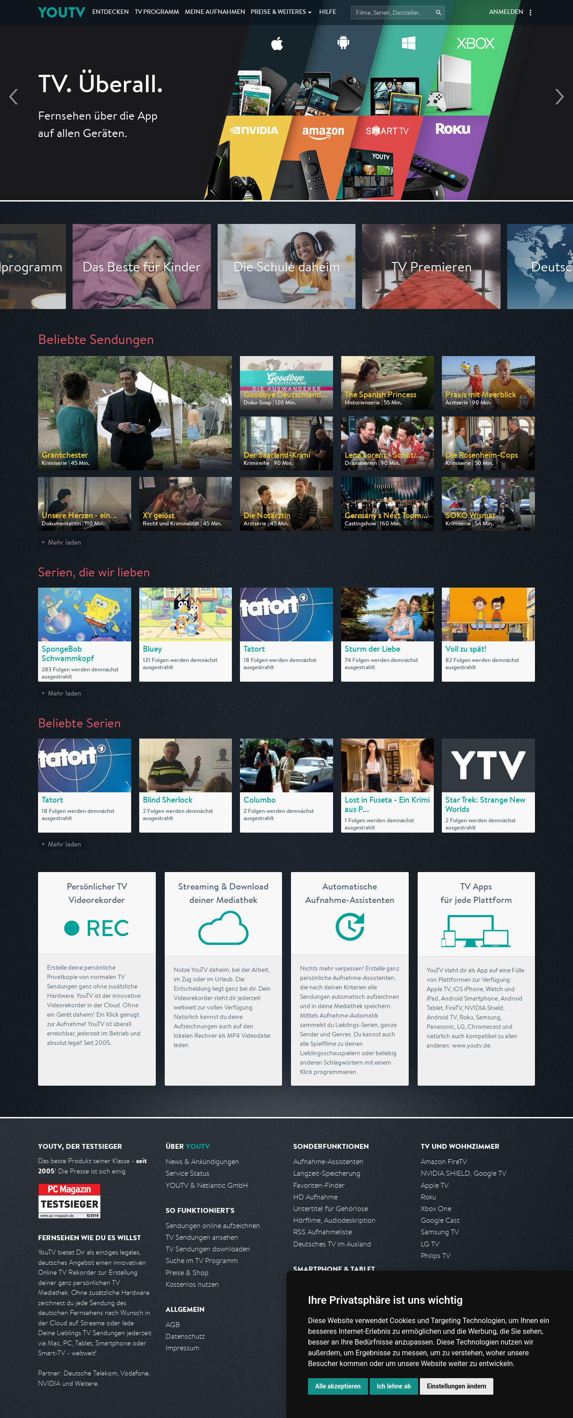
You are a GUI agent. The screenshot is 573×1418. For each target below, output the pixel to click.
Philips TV (435, 1255)
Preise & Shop (187, 1272)
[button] (530, 12)
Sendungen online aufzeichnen (213, 1225)
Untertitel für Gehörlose (330, 1208)
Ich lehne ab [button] (394, 1386)
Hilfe (327, 12)
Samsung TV (440, 1232)
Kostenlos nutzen (192, 1284)
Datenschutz (185, 1336)
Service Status (188, 1173)
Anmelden (506, 12)
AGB (173, 1324)
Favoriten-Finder (319, 1185)
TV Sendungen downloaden (208, 1249)
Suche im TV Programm (202, 1260)
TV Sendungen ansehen (202, 1237)
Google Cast (440, 1220)
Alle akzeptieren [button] (338, 1386)
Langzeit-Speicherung (326, 1173)
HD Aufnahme (315, 1197)
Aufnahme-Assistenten (328, 1161)
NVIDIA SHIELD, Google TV (463, 1173)
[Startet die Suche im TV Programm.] (398, 12)
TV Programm (157, 12)
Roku (428, 1197)
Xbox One (436, 1208)
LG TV (430, 1244)
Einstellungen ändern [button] (457, 1386)
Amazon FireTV (444, 1161)
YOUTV (61, 12)
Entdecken (110, 12)
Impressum (182, 1348)
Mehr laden (64, 542)
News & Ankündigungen (202, 1161)
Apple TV (435, 1185)
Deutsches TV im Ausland (332, 1244)
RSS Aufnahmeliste (322, 1232)
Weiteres (278, 12)
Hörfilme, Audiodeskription (334, 1220)
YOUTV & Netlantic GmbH (207, 1185)
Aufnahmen (215, 12)
